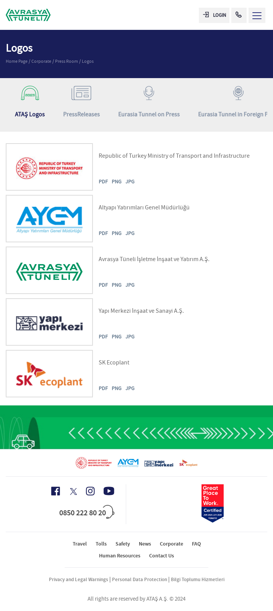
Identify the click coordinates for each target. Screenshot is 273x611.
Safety (122, 543)
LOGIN (214, 15)
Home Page (17, 61)
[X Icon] (73, 491)
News (145, 543)
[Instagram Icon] (90, 491)
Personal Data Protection (139, 579)
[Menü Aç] (257, 15)
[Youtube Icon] (109, 491)
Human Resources (119, 555)
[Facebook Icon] (55, 491)
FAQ (196, 543)
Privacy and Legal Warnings (78, 579)
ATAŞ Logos (30, 102)
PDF (103, 181)
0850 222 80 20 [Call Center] (82, 513)
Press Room (66, 61)
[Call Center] (239, 15)
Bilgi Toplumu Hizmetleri (197, 579)
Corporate (41, 61)
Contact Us (161, 555)
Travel (80, 543)
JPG (130, 181)
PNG (117, 181)
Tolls (101, 543)
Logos (88, 61)
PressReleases (81, 102)
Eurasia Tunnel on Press (149, 102)
